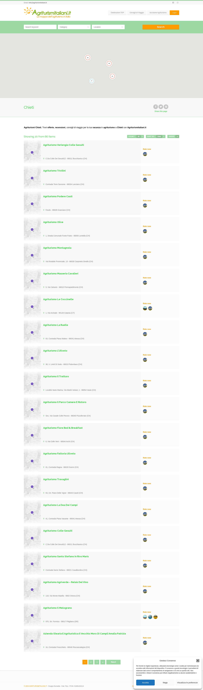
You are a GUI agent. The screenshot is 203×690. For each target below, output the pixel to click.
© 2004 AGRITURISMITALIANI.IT (35, 686)
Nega (165, 682)
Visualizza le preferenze (187, 682)
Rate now (147, 149)
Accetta (145, 682)
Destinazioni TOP (117, 13)
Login (174, 13)
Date (159, 136)
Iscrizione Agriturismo (158, 13)
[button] (198, 660)
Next (113, 662)
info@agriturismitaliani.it (38, 3)
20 (138, 136)
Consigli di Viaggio (137, 13)
